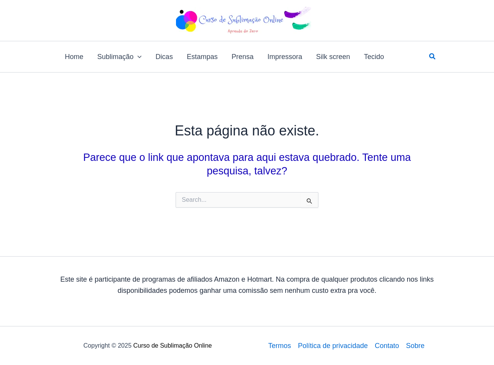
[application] (138, 56)
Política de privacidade (333, 346)
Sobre (415, 346)
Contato (387, 346)
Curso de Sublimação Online (172, 345)
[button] (432, 57)
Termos (279, 346)
